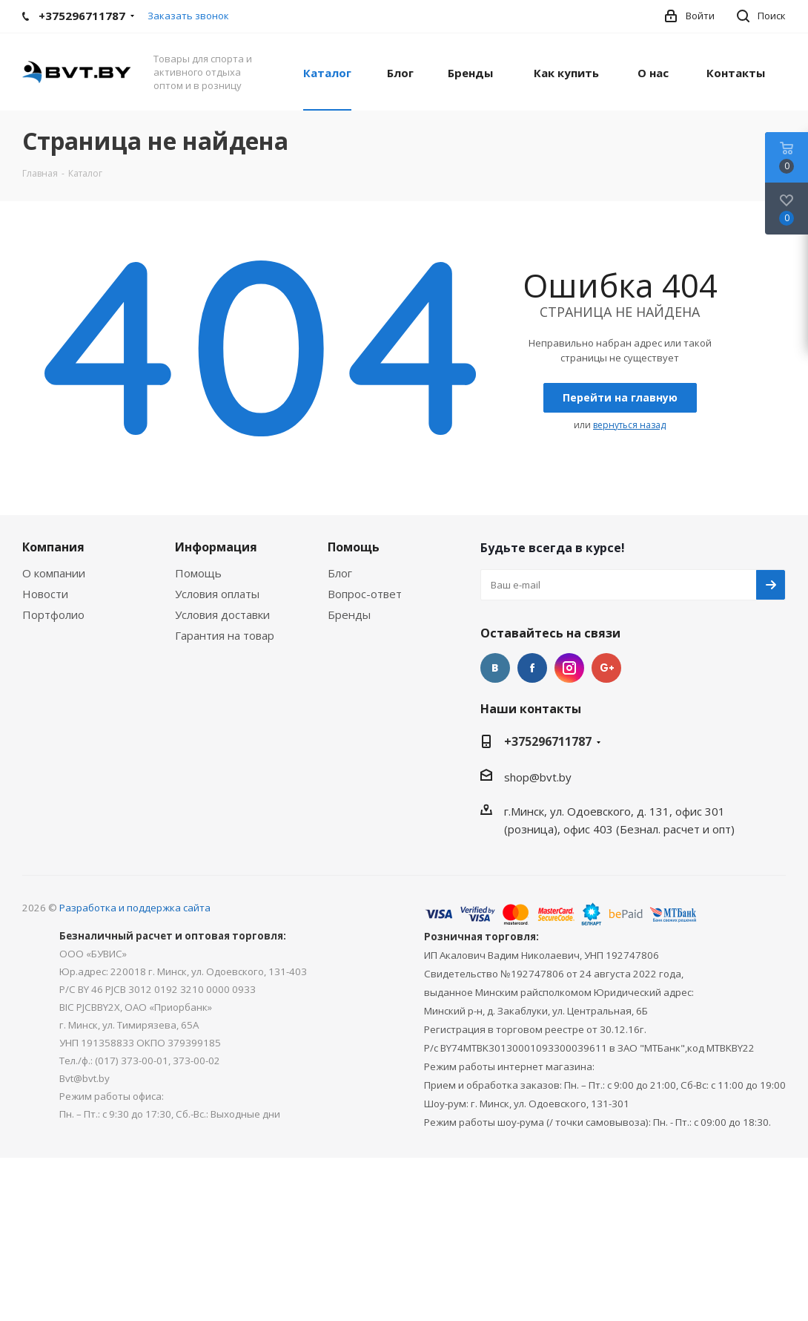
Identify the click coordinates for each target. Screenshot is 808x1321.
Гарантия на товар (224, 635)
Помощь (198, 573)
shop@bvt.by (538, 777)
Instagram (569, 668)
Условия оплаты (217, 593)
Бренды (349, 614)
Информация (216, 547)
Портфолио (53, 614)
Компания (53, 547)
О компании (53, 573)
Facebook (532, 668)
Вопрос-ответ (365, 593)
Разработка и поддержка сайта (135, 907)
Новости (45, 593)
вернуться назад (629, 425)
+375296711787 (548, 741)
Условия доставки (222, 614)
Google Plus (606, 668)
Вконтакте (495, 668)
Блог (340, 573)
